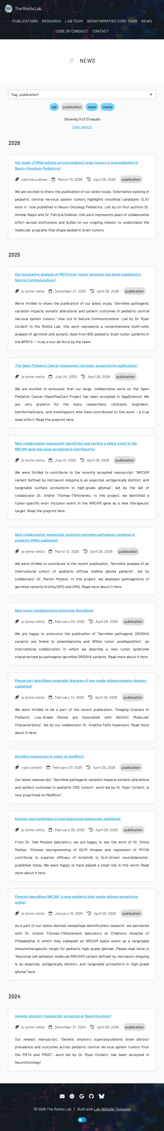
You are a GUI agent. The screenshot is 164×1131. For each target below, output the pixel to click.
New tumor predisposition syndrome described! (54, 610)
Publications (25, 21)
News (146, 21)
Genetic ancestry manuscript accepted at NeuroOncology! (63, 1015)
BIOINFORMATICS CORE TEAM (112, 21)
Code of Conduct (72, 31)
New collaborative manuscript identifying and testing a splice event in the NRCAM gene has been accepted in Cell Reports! (76, 446)
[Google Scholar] (81, 1096)
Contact (100, 31)
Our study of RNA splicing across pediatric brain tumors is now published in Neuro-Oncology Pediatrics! (76, 165)
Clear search (82, 126)
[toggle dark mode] (82, 1119)
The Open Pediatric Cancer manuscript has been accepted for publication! (76, 365)
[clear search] (151, 94)
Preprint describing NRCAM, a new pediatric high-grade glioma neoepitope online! (76, 899)
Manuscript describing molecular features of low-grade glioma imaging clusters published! (80, 683)
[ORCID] (72, 1096)
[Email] (62, 1096)
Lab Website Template (112, 1109)
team (92, 106)
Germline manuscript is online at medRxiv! (49, 756)
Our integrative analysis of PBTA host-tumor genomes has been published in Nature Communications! (78, 277)
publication (72, 106)
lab (54, 106)
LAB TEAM (74, 21)
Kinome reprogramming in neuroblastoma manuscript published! (68, 818)
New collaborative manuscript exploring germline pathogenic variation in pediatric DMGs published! (75, 537)
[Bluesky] (101, 1096)
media (107, 106)
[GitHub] (91, 1096)
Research (51, 21)
